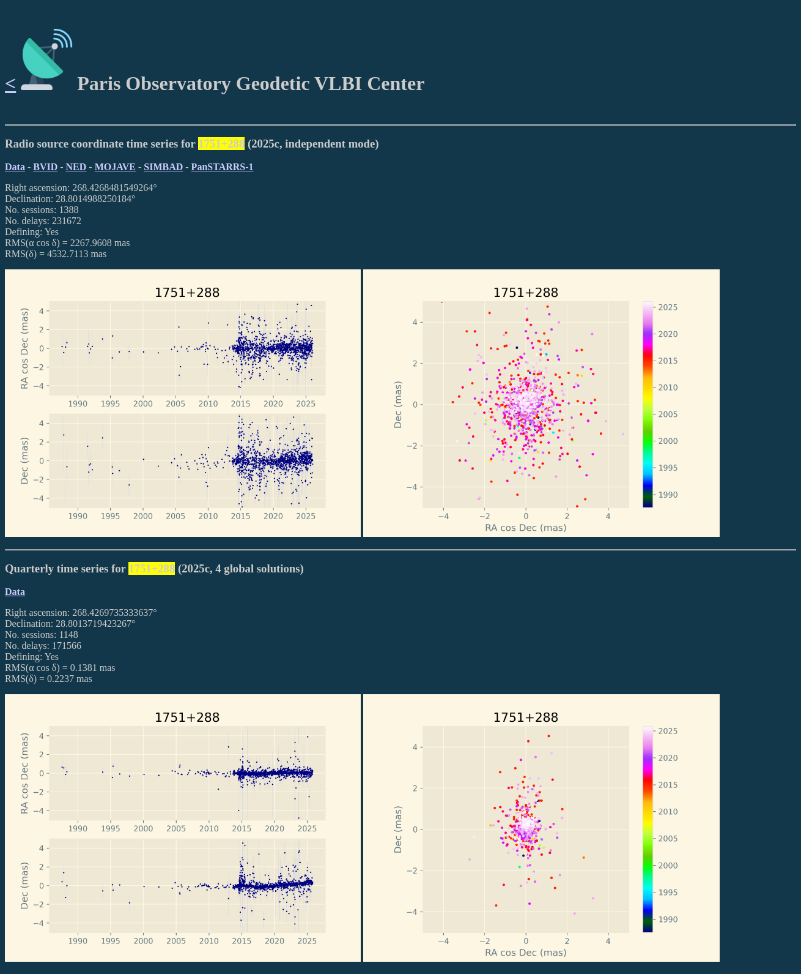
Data (15, 167)
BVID (45, 167)
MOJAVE (115, 167)
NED (76, 167)
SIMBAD (163, 167)
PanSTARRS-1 (222, 167)
